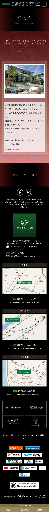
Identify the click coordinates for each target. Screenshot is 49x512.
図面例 (17, 204)
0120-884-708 (26, 345)
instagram (29, 192)
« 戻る (14, 174)
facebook (20, 192)
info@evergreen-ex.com (23, 255)
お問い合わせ (24, 207)
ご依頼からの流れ (11, 202)
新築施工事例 (36, 199)
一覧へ (24, 174)
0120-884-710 (26, 391)
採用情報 (10, 204)
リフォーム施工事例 (22, 199)
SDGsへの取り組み (36, 202)
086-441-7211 (17, 252)
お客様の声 (24, 202)
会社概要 (10, 199)
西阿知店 (24, 510)
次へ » (35, 174)
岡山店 (8, 510)
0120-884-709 (26, 299)
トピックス (25, 204)
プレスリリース (36, 204)
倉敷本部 (41, 510)
